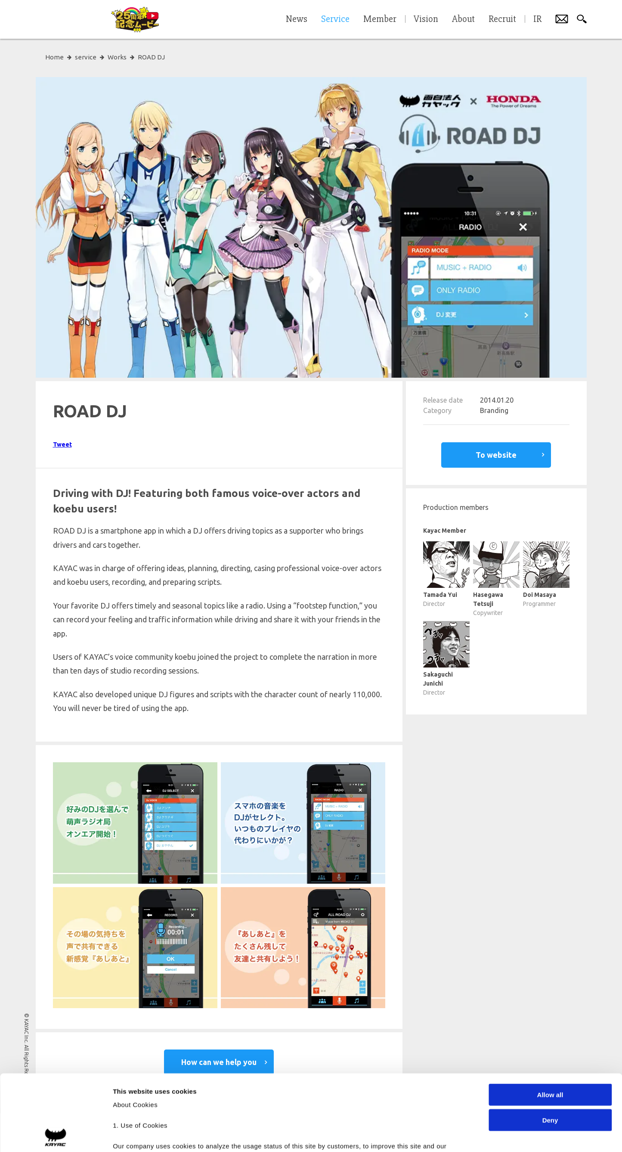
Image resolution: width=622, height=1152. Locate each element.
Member (379, 19)
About (463, 19)
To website (496, 454)
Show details (452, 1135)
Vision (426, 19)
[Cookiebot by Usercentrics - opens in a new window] (55, 1135)
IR (537, 19)
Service (335, 19)
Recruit (502, 19)
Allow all (550, 1019)
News (296, 19)
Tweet (62, 444)
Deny (550, 1044)
